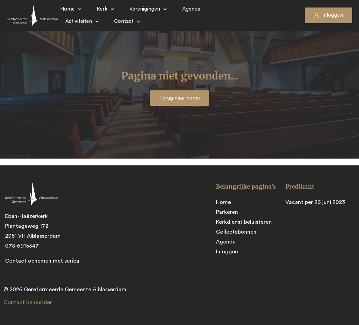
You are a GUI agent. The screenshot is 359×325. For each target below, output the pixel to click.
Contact (127, 21)
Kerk (105, 9)
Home (70, 9)
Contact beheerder (27, 302)
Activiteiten (81, 21)
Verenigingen (148, 9)
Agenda (191, 9)
